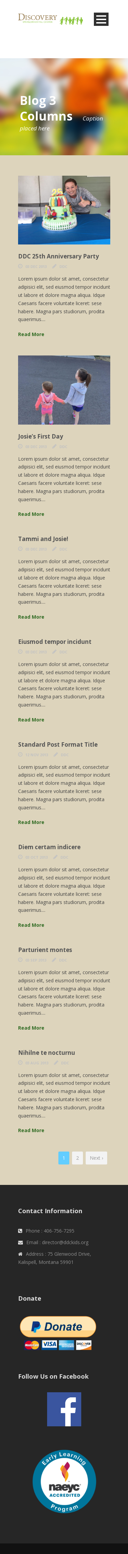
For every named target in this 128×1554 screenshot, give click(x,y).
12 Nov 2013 (36, 754)
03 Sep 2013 (35, 960)
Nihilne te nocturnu (46, 1053)
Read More (31, 334)
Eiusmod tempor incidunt (54, 642)
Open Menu (101, 19)
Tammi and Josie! (43, 539)
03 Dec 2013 (36, 266)
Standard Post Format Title (58, 744)
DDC (63, 266)
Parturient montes (45, 950)
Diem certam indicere (49, 847)
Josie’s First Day (40, 436)
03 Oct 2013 (36, 857)
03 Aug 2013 (36, 1062)
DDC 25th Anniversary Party (58, 256)
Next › (96, 1158)
